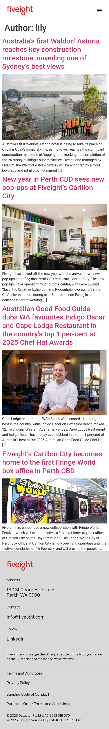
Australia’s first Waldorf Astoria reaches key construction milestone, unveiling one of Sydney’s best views (51, 53)
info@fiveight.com (26, 617)
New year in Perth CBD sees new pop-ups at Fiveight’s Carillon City (53, 187)
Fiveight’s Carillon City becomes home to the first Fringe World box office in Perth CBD (52, 462)
